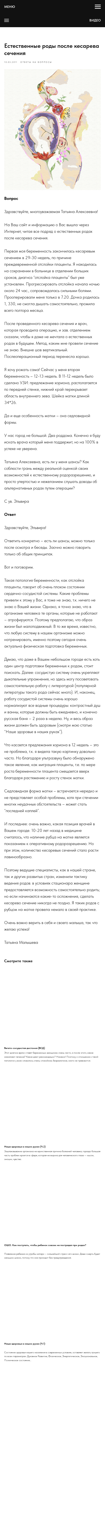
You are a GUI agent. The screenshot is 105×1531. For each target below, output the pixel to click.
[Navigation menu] (98, 7)
